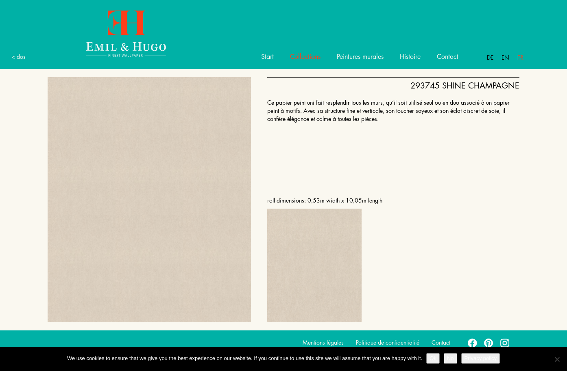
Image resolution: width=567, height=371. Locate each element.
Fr (520, 57)
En (505, 57)
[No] (557, 359)
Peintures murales (360, 57)
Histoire (410, 57)
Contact (447, 57)
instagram (505, 342)
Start (267, 57)
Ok (433, 358)
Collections (305, 57)
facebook (473, 342)
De (490, 57)
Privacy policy (481, 358)
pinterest (489, 342)
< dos (18, 57)
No (450, 358)
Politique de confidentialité (387, 342)
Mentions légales (323, 342)
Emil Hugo (116, 33)
